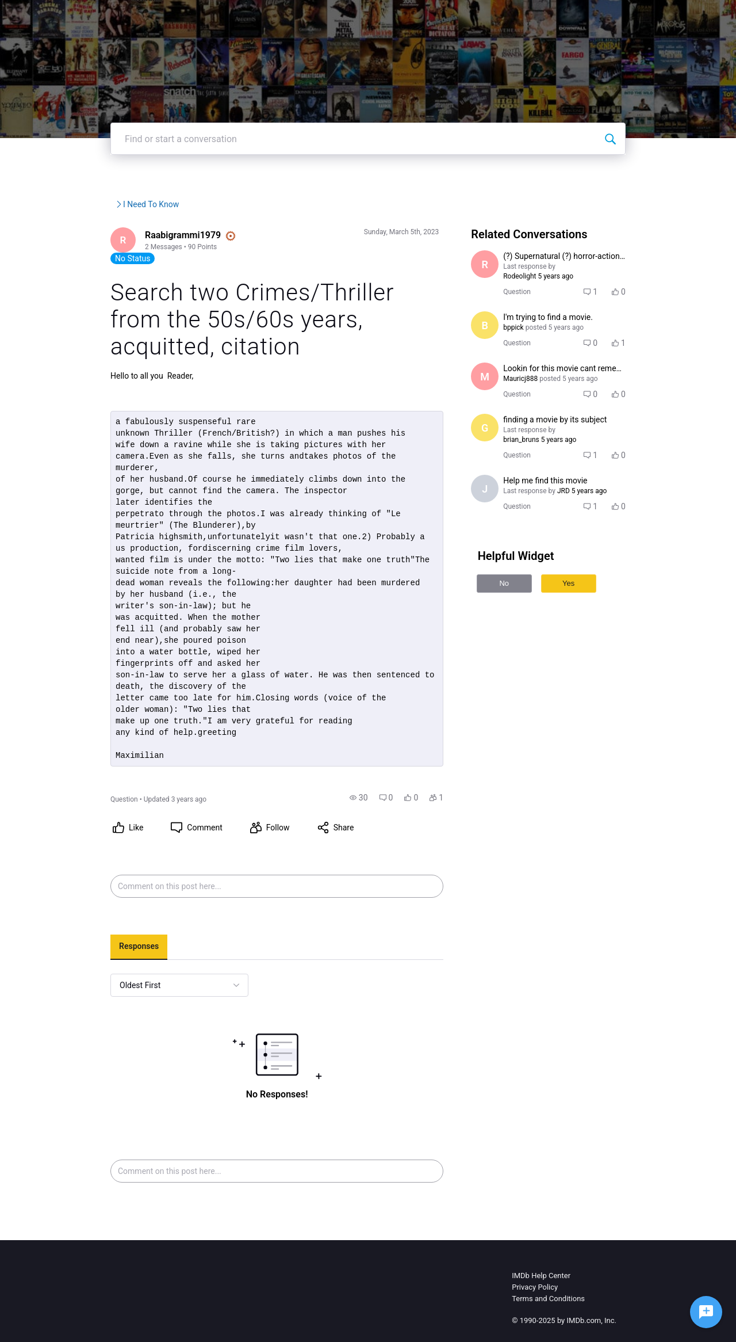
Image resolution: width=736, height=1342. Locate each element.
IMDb (370, 17)
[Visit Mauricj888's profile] (499, 401)
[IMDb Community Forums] (109, 17)
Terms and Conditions (548, 1285)
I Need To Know (246, 238)
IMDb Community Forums (119, 238)
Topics (529, 17)
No (519, 598)
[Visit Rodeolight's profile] (499, 298)
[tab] (102, 934)
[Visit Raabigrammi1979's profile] (87, 275)
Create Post (584, 17)
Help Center (475, 17)
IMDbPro (416, 17)
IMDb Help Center (541, 1262)
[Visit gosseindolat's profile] (499, 452)
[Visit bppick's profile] (499, 350)
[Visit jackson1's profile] (499, 503)
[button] (373, 784)
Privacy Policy (535, 1273)
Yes (583, 598)
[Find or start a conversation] (647, 173)
